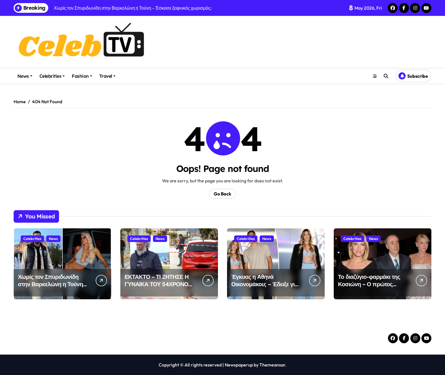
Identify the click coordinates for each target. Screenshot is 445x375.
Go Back (222, 194)
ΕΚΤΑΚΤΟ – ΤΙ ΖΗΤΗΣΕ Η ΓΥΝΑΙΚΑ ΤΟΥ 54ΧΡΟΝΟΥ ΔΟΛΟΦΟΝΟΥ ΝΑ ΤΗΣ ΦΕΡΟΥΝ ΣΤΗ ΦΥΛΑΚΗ (158, 287)
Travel (107, 76)
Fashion (82, 76)
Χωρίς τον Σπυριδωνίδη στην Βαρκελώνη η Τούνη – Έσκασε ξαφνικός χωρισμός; (52, 287)
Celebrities (52, 76)
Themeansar (272, 365)
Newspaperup (239, 365)
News (24, 76)
